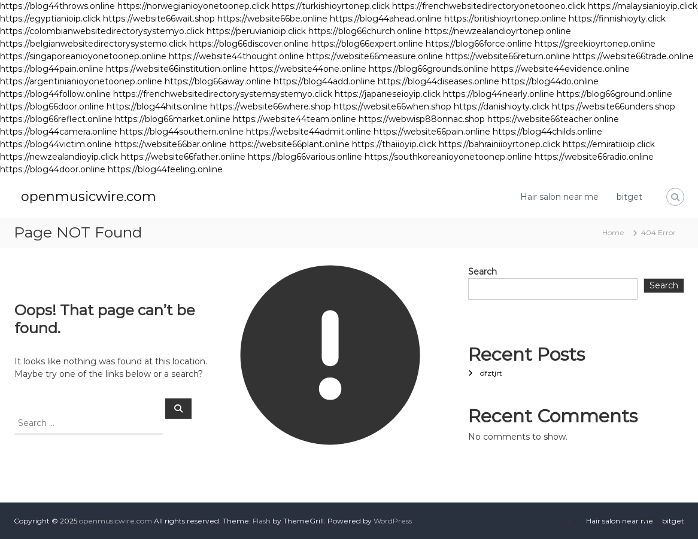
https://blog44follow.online (55, 94)
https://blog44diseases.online (438, 81)
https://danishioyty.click (502, 106)
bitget (629, 196)
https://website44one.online (308, 68)
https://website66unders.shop (613, 106)
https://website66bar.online (170, 144)
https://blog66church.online (365, 31)
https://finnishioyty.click (617, 18)
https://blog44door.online (52, 169)
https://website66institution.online (176, 68)
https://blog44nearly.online (498, 94)
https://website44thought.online (236, 56)
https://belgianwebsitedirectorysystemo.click (93, 43)
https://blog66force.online (479, 43)
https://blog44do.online (550, 81)
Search (482, 271)
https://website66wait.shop (159, 18)
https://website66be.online (272, 18)
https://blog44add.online (324, 81)
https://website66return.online (507, 56)
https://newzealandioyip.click (59, 156)
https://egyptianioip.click (50, 18)
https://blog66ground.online (614, 94)
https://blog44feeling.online (165, 169)
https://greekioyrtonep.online (595, 43)
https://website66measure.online (374, 56)
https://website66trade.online (633, 56)
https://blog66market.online (172, 119)
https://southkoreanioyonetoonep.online (448, 156)
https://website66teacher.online (553, 119)
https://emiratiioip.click (609, 144)
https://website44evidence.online (560, 68)
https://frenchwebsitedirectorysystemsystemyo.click (222, 94)
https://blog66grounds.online (428, 68)
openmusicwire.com (88, 196)
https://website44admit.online (308, 131)
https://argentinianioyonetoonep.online (81, 81)
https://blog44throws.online (57, 6)
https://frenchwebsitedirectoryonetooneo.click (488, 6)
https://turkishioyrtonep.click (331, 6)
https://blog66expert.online (367, 43)
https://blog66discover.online (249, 43)
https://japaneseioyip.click (388, 94)
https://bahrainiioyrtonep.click (499, 144)
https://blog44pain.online (52, 68)
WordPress (393, 520)
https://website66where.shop (270, 106)
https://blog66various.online (305, 156)
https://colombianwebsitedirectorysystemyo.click (102, 31)
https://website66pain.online (432, 131)
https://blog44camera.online (58, 131)
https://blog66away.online (218, 81)
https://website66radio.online (594, 156)
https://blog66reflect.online (56, 119)
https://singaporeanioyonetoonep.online (83, 56)
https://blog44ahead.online (386, 18)
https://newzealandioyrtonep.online (497, 31)
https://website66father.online (183, 156)
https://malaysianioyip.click (642, 6)
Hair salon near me (559, 196)
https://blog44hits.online (157, 106)
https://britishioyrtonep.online (505, 18)
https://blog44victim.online (56, 144)
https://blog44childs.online (547, 131)
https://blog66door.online (52, 106)
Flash (262, 520)
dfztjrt (491, 373)
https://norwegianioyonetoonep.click (193, 6)
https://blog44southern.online (182, 131)
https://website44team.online (294, 119)
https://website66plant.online (289, 144)
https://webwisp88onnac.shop (422, 119)
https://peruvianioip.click (256, 31)
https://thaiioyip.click (394, 144)
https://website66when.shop (392, 106)
